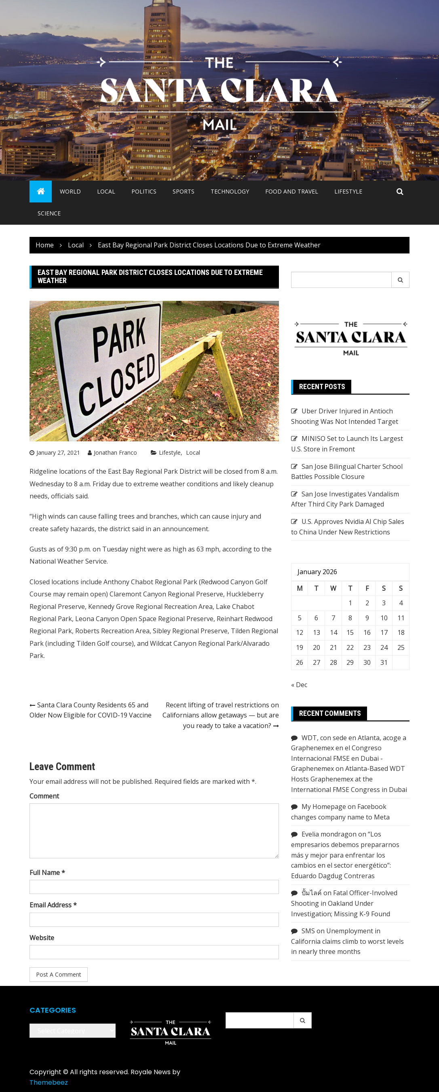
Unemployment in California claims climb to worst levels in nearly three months (347, 941)
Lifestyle (348, 191)
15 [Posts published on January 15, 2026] (350, 632)
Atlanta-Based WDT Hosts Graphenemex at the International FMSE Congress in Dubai (349, 779)
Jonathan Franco (115, 452)
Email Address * (53, 904)
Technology (230, 191)
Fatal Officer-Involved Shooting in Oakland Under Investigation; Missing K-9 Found (344, 903)
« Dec (299, 684)
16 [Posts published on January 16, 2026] (367, 632)
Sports (183, 191)
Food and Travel (291, 191)
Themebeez (49, 1082)
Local (106, 191)
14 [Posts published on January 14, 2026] (333, 632)
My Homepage (324, 806)
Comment (44, 796)
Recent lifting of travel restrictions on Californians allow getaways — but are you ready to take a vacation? (221, 715)
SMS (308, 930)
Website (42, 937)
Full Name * (47, 872)
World (70, 191)
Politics (143, 191)
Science (49, 213)
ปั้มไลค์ (312, 892)
